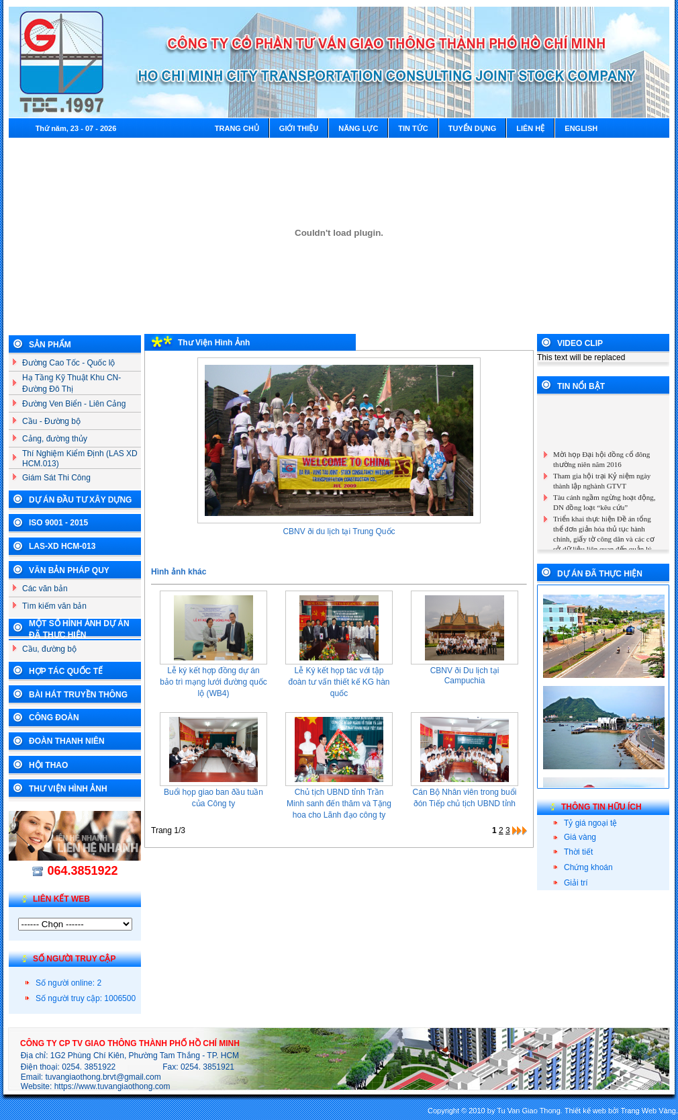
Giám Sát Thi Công (56, 477)
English (581, 128)
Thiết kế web (585, 1111)
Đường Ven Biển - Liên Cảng (74, 403)
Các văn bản (45, 588)
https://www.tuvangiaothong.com (112, 1086)
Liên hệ (530, 128)
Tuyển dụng (472, 128)
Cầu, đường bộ (49, 649)
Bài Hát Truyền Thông (78, 694)
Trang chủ (237, 128)
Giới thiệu (298, 128)
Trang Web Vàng (648, 1111)
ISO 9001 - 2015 (58, 522)
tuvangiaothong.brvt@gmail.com (103, 1077)
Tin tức (413, 128)
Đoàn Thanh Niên (67, 741)
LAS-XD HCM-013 (62, 546)
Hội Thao (48, 765)
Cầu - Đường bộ (51, 421)
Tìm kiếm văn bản (54, 606)
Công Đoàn (54, 717)
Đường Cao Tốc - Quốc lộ (68, 363)
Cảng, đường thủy (54, 438)
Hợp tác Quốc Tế (66, 671)
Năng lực (358, 128)
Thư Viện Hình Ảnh (68, 788)
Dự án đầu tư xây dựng (80, 500)
